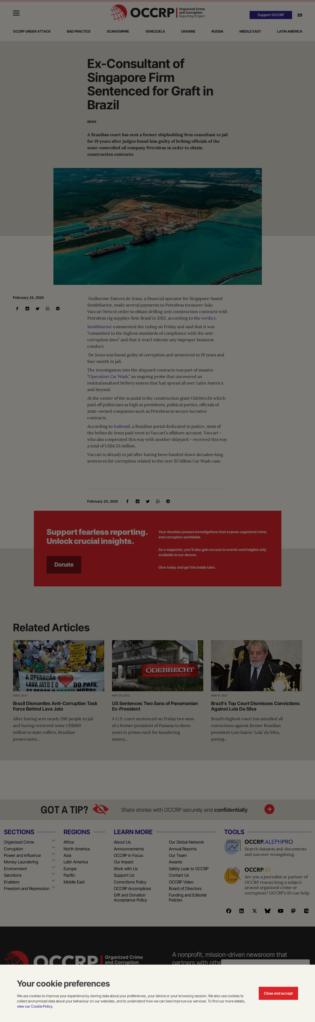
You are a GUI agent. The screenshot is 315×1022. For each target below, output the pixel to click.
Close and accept (278, 993)
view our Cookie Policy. (35, 1006)
